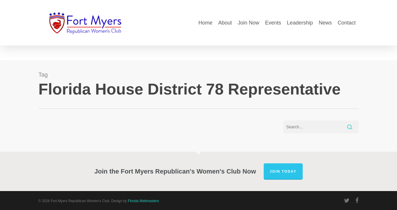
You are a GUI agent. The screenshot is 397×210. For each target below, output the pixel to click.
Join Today (283, 171)
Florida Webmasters (143, 201)
